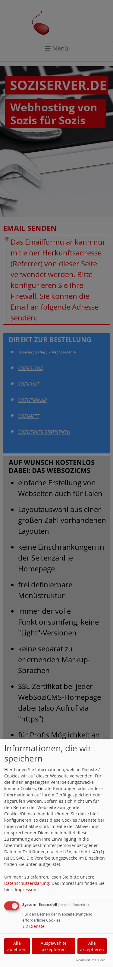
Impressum (26, 889)
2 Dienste (33, 926)
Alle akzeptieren (92, 946)
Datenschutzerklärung (26, 883)
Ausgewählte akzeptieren (54, 946)
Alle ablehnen (17, 946)
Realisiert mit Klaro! (91, 960)
